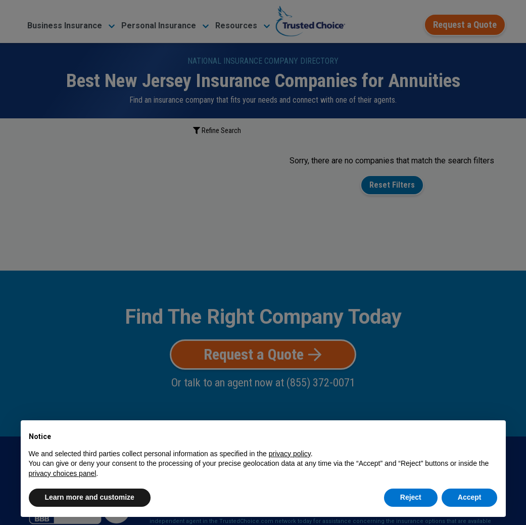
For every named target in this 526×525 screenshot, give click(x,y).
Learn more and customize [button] (89, 497)
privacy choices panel (63, 473)
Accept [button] (470, 497)
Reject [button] (410, 497)
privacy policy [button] (290, 454)
